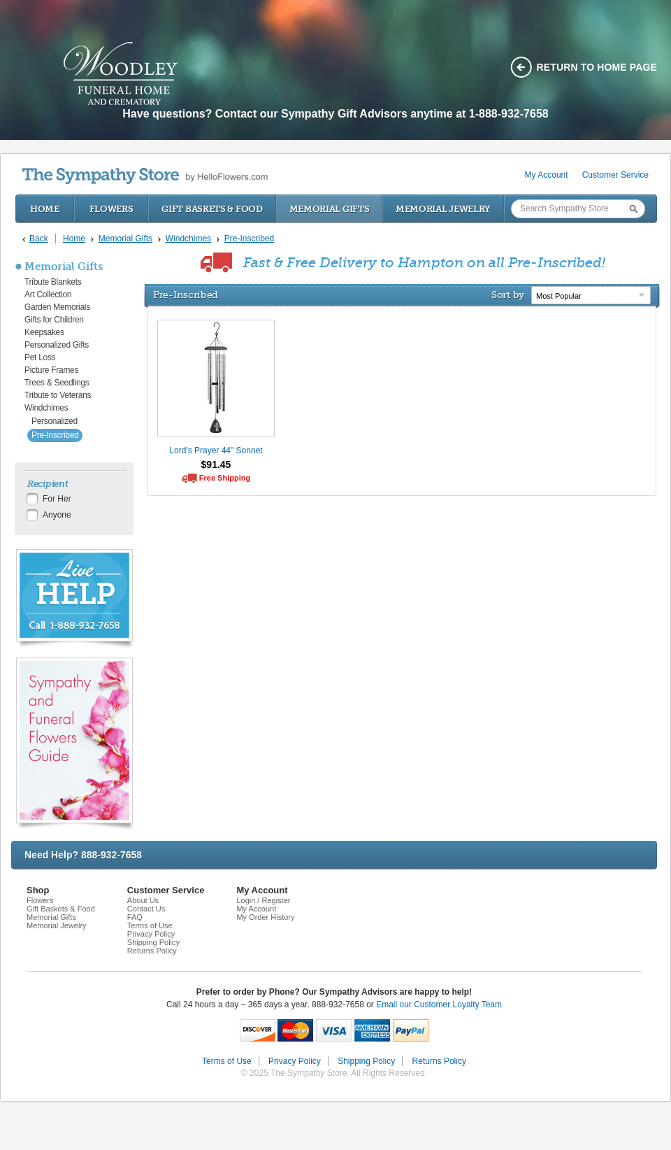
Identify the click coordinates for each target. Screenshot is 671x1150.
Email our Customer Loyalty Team (439, 1004)
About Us (143, 900)
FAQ (135, 917)
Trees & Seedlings (56, 383)
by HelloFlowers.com (145, 176)
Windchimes (46, 408)
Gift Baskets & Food (211, 209)
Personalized (54, 421)
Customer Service (615, 175)
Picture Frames (51, 370)
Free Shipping (224, 478)
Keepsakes (44, 332)
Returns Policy (152, 950)
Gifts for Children (54, 320)
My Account (546, 175)
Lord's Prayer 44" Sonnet (215, 450)
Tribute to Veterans (57, 395)
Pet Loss (39, 357)
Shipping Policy (153, 942)
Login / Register (263, 900)
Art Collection (47, 294)
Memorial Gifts (329, 209)
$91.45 (216, 464)
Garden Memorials (57, 307)
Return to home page (597, 67)
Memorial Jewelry (443, 209)
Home (44, 209)
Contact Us (146, 908)
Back (38, 238)
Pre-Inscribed (54, 435)
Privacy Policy (151, 934)
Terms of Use (150, 925)
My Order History (265, 917)
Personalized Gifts (56, 345)
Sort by (507, 294)
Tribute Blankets (52, 282)
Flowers (111, 209)
